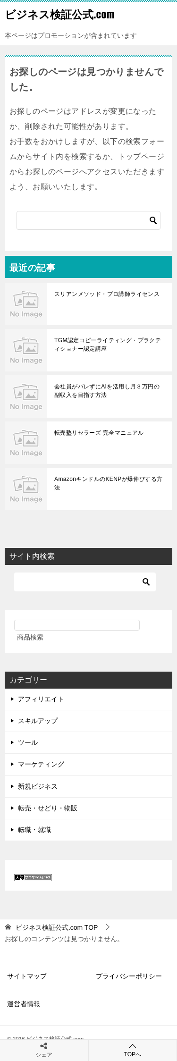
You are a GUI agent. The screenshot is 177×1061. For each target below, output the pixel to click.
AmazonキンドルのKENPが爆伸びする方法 (108, 483)
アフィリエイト (41, 699)
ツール (28, 742)
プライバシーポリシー (129, 976)
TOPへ (133, 1050)
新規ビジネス (38, 786)
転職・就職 (34, 830)
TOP (57, 927)
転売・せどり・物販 (47, 808)
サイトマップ (27, 976)
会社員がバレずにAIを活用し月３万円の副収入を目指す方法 (107, 390)
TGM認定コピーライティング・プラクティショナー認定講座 (107, 344)
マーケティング (41, 764)
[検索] (88, 220)
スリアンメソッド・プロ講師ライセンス (107, 294)
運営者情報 (23, 1004)
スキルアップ (38, 720)
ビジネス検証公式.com (60, 14)
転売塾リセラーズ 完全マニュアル (99, 432)
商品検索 (30, 637)
